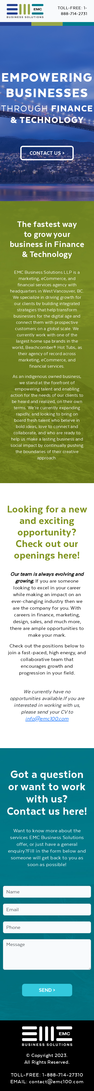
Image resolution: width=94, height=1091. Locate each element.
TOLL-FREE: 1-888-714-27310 (47, 1075)
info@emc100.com (47, 719)
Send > (47, 990)
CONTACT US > (47, 153)
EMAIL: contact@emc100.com (47, 1081)
